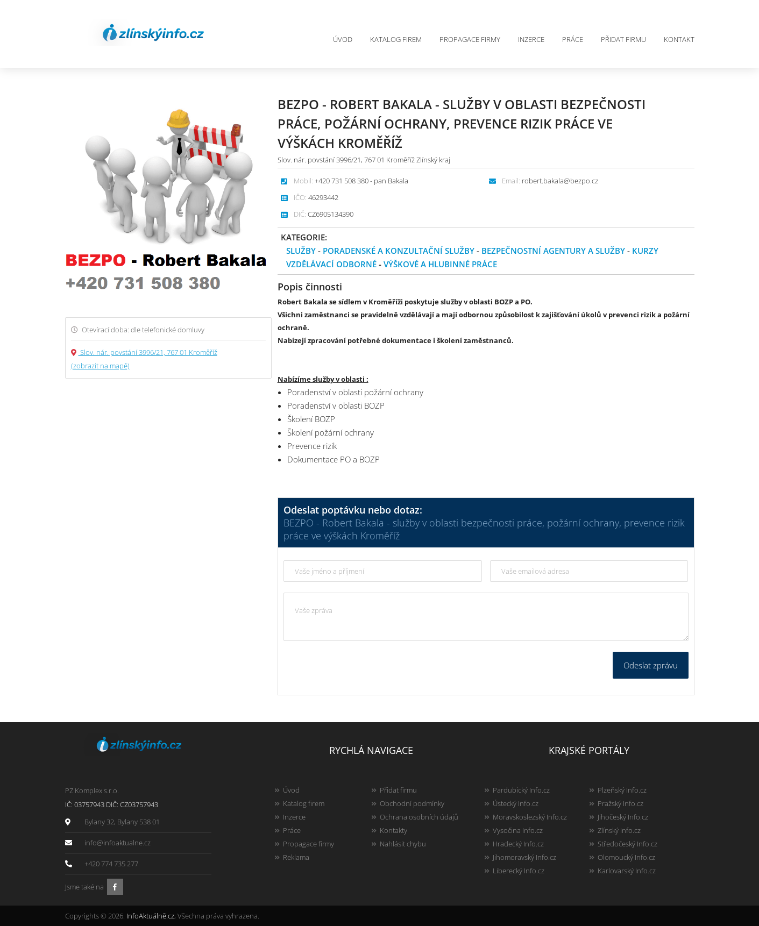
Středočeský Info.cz (627, 844)
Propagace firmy (469, 39)
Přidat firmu (623, 39)
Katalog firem (396, 39)
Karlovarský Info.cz (627, 870)
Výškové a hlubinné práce (440, 264)
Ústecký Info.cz (515, 803)
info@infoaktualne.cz (117, 842)
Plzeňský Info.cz (622, 790)
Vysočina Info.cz (518, 830)
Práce (572, 39)
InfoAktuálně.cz (150, 916)
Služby (301, 250)
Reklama (296, 857)
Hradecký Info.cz (518, 844)
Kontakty (393, 830)
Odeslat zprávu (650, 665)
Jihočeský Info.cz (623, 817)
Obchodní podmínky (412, 803)
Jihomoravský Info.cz (524, 857)
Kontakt (679, 39)
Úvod (342, 39)
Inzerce (531, 39)
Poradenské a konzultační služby (398, 250)
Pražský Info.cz (620, 803)
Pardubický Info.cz (521, 790)
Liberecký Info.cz (518, 870)
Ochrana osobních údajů (419, 817)
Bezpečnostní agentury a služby (553, 250)
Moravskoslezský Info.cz (530, 817)
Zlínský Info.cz (619, 830)
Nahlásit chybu (403, 844)
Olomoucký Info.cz (626, 857)
